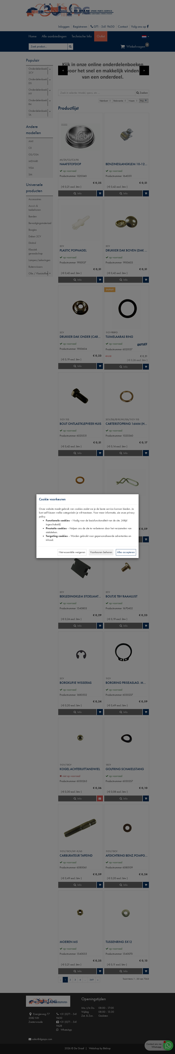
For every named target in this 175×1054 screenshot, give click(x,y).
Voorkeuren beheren (101, 552)
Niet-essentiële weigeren (72, 552)
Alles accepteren (126, 552)
